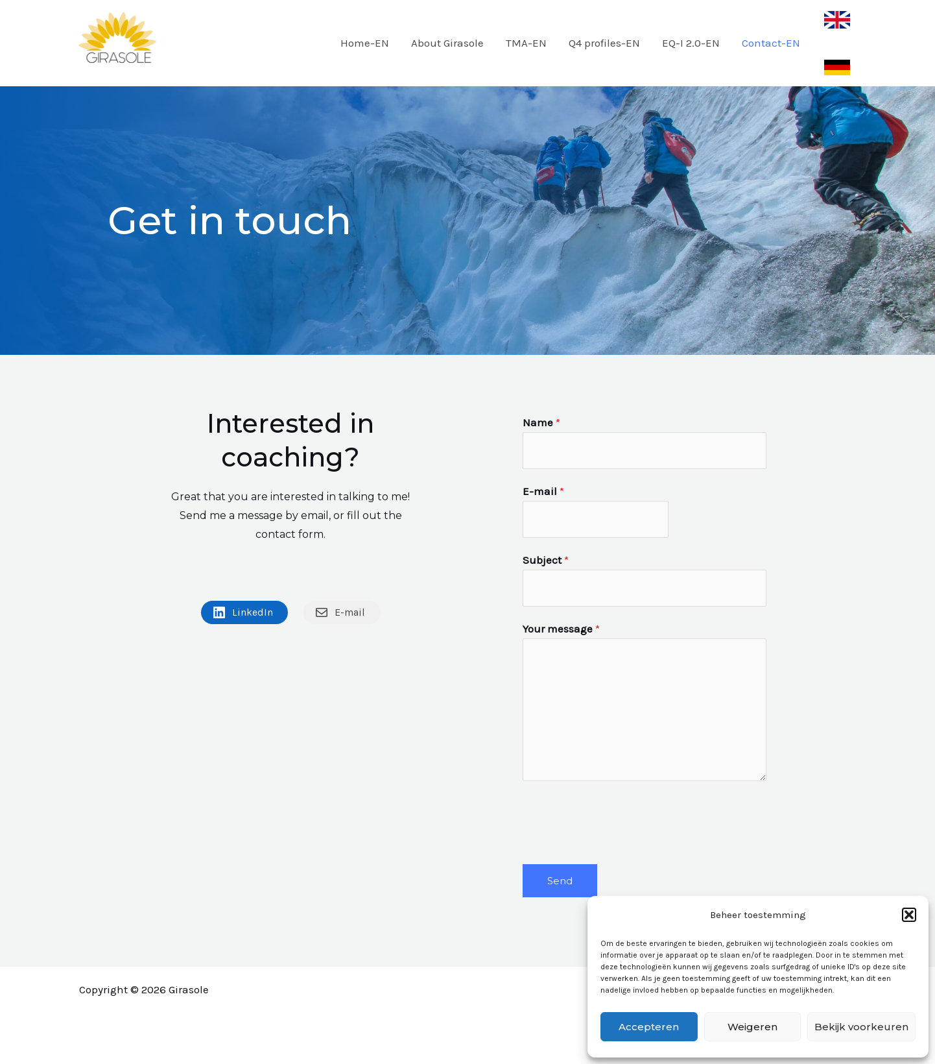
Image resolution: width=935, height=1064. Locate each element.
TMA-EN (526, 42)
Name (541, 422)
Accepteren (649, 1027)
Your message (561, 628)
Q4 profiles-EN (604, 42)
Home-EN (364, 42)
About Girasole (447, 42)
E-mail (543, 491)
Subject (546, 559)
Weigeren (752, 1027)
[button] (909, 914)
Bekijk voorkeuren (861, 1027)
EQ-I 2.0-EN (691, 42)
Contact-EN (771, 42)
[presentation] (621, 819)
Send (560, 881)
